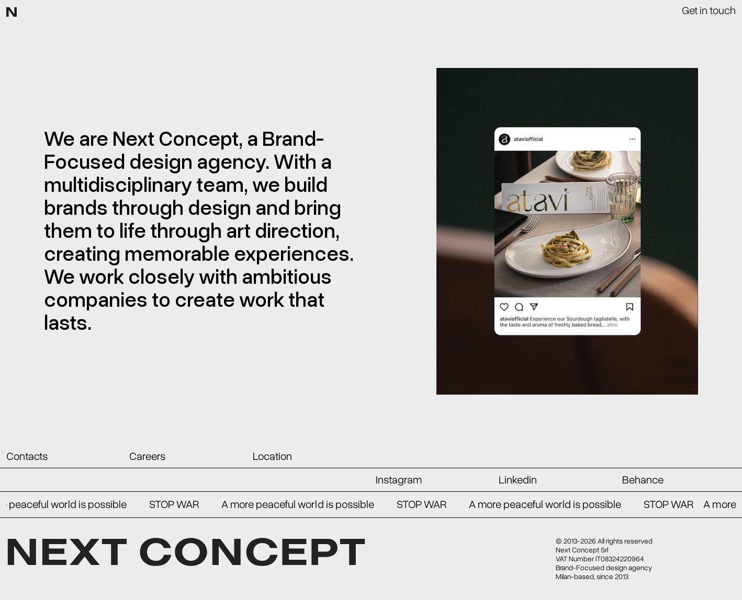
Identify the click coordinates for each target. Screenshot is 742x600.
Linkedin (518, 480)
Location (272, 456)
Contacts (27, 456)
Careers (147, 456)
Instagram (399, 480)
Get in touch (709, 10)
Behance (643, 480)
